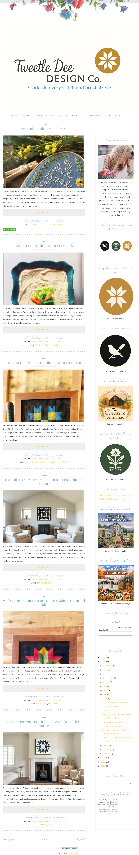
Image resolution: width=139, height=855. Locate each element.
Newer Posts (9, 839)
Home (15, 115)
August (106, 682)
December (108, 666)
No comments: (59, 224)
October (107, 674)
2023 (103, 762)
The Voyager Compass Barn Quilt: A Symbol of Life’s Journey (44, 723)
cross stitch (31, 462)
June (105, 690)
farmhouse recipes (43, 345)
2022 (103, 766)
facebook (36, 221)
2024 (103, 758)
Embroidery (44, 462)
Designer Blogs (75, 853)
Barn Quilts (42, 583)
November (108, 670)
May (105, 694)
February (107, 749)
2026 (103, 657)
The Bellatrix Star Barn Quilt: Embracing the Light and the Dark (44, 481)
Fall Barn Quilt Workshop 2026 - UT (115, 499)
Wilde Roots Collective (72, 115)
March (106, 745)
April (105, 698)
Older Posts (79, 839)
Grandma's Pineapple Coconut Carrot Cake (44, 246)
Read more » (44, 212)
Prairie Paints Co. (44, 115)
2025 (103, 661)
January (107, 754)
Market (27, 115)
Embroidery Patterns (59, 462)
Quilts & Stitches (100, 115)
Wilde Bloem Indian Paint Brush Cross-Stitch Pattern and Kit (44, 602)
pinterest (58, 221)
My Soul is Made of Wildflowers (44, 129)
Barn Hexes (52, 583)
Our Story (120, 115)
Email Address (106, 630)
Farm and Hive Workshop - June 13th (115, 495)
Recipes (56, 345)
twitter (47, 221)
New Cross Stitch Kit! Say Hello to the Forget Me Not (44, 363)
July (105, 686)
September (108, 678)
